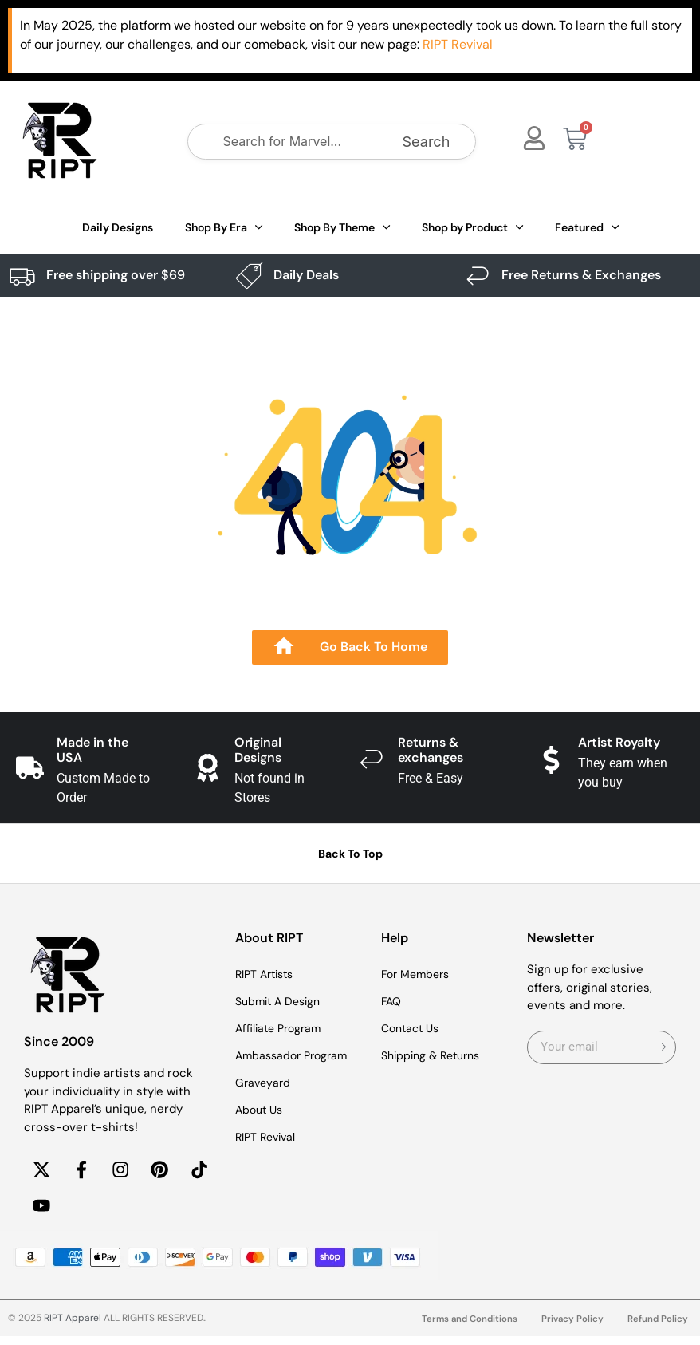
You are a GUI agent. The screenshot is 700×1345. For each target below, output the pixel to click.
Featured (587, 227)
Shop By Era (223, 227)
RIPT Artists (268, 974)
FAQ (392, 1001)
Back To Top (350, 853)
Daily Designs (117, 227)
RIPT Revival (268, 1137)
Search (426, 141)
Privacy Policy (571, 1328)
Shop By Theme (342, 227)
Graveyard (264, 1083)
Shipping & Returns (435, 1055)
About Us (261, 1110)
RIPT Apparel (72, 1326)
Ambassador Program (295, 1055)
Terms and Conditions (465, 1328)
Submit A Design (281, 1001)
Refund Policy (657, 1328)
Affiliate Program (281, 1028)
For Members (418, 974)
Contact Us (413, 1028)
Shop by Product (472, 227)
